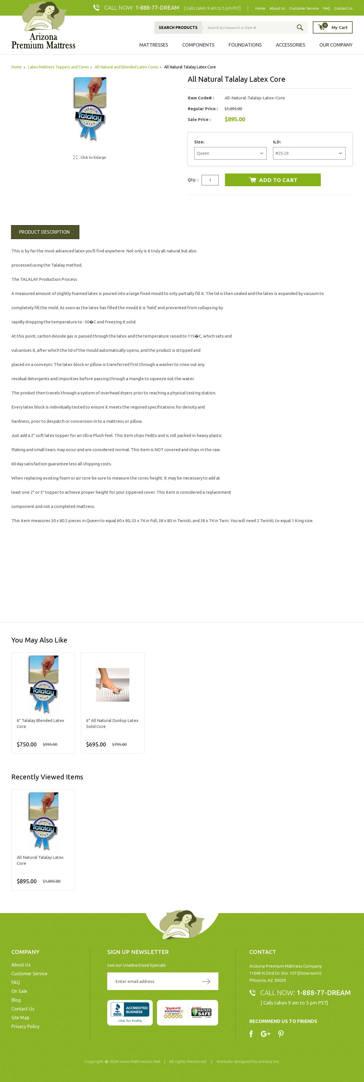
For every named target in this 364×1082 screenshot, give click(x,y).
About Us (277, 8)
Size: (199, 141)
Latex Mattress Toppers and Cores (58, 67)
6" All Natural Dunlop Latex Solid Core (112, 723)
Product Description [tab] (44, 232)
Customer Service (304, 8)
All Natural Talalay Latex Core (40, 860)
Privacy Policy (25, 1026)
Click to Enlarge (93, 157)
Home (260, 8)
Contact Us (343, 8)
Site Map (20, 1017)
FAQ (326, 8)
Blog (16, 1000)
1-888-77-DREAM (157, 7)
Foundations (245, 44)
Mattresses (153, 44)
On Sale (19, 991)
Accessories (290, 44)
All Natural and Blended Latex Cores (126, 67)
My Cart (335, 27)
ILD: (277, 141)
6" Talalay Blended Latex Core (40, 723)
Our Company (336, 44)
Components (198, 44)
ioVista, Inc (268, 1061)
